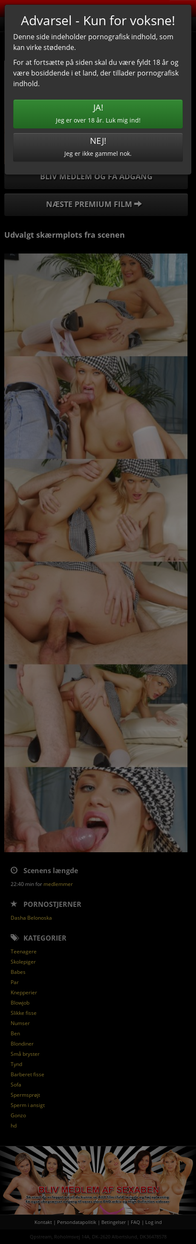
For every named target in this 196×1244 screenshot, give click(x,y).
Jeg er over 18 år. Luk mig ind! (98, 113)
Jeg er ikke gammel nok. (98, 146)
